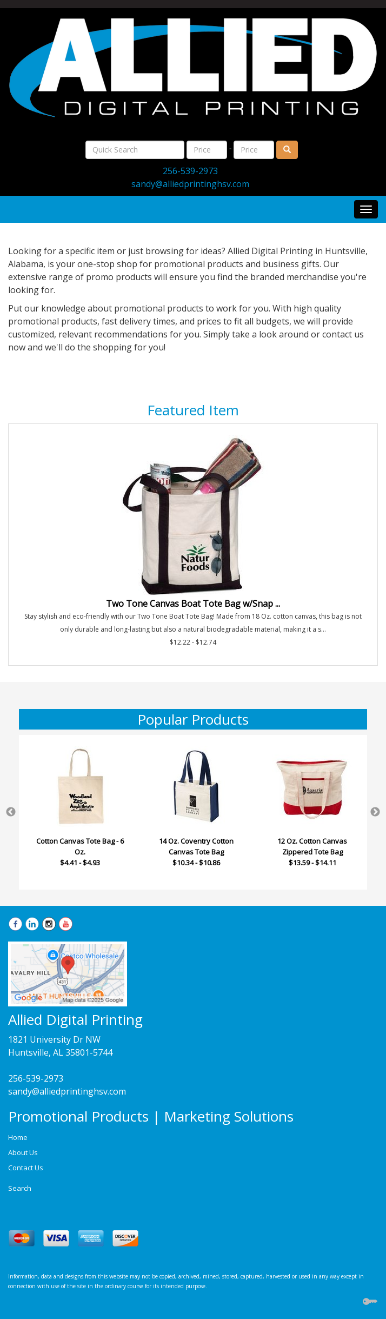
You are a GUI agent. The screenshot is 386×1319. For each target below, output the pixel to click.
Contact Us (25, 1167)
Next (375, 812)
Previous (10, 812)
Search (19, 1188)
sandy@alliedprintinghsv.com (190, 184)
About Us (23, 1152)
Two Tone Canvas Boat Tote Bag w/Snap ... (193, 603)
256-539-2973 (190, 171)
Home (18, 1137)
